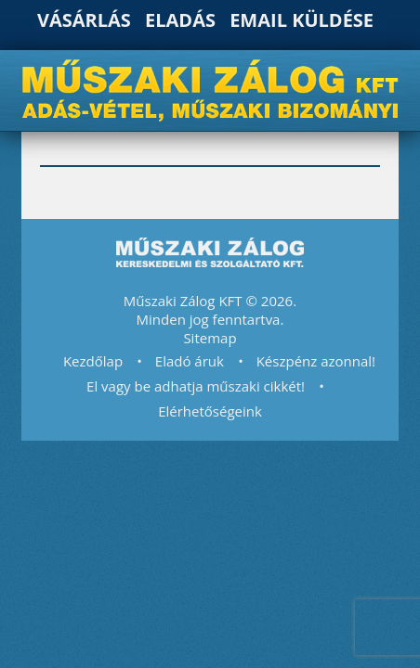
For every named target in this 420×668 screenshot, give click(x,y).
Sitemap (209, 337)
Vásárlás (84, 19)
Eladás (180, 19)
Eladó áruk (189, 361)
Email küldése (302, 19)
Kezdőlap (93, 361)
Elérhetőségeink (210, 411)
